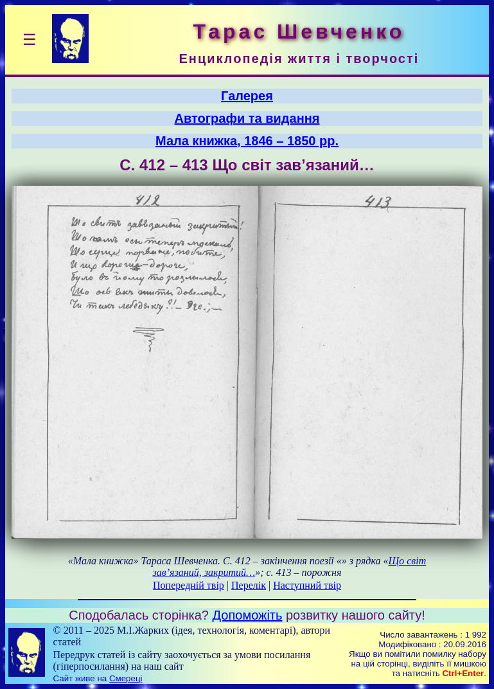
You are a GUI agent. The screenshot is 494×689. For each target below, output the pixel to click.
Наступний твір (307, 585)
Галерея (247, 96)
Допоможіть (248, 615)
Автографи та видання (247, 118)
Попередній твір (188, 585)
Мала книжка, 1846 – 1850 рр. (247, 141)
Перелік (248, 585)
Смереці (126, 678)
